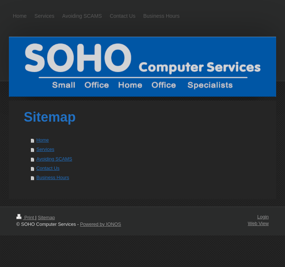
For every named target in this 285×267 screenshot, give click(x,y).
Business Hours (52, 177)
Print (25, 217)
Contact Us (47, 168)
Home (42, 140)
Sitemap (46, 217)
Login (263, 217)
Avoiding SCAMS (54, 159)
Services (45, 149)
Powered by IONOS (100, 224)
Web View (258, 223)
